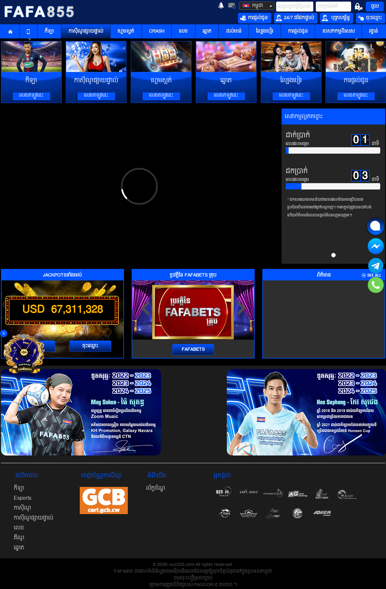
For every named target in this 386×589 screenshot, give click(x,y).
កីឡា (49, 31)
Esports (22, 498)
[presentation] (145, 308)
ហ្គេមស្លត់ (126, 31)
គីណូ (19, 538)
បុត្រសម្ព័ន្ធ (336, 18)
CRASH (156, 31)
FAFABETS (193, 349)
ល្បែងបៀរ (264, 31)
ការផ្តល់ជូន (254, 18)
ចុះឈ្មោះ (370, 18)
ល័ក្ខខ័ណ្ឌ (155, 488)
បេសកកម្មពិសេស (339, 31)
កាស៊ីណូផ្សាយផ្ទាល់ (86, 31)
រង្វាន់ (373, 31)
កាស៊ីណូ (22, 508)
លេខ (183, 31)
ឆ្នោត (206, 31)
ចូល (375, 6)
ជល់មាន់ (234, 31)
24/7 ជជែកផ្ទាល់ (295, 18)
